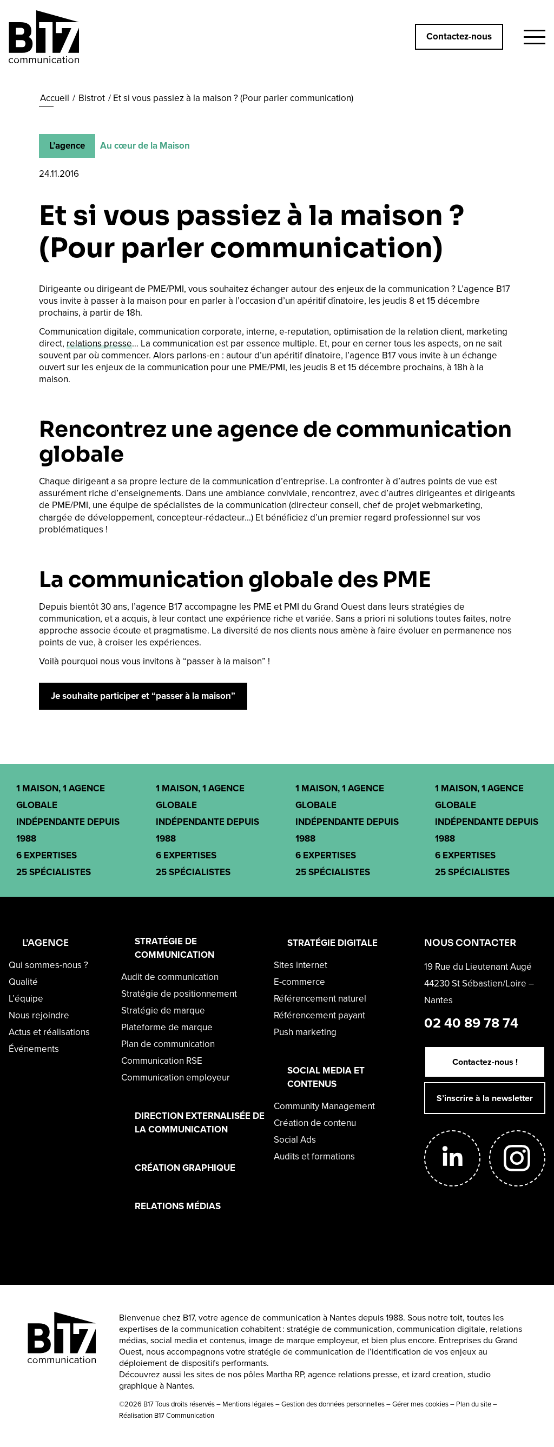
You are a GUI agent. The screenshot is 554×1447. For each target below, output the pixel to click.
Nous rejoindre (39, 1015)
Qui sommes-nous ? (48, 965)
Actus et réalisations (49, 1032)
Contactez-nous (459, 36)
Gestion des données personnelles (333, 1404)
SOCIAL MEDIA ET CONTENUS (326, 1077)
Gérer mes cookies (420, 1404)
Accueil (54, 98)
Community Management (324, 1106)
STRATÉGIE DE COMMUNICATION (174, 948)
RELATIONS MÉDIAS (178, 1206)
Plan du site (473, 1404)
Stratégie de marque (163, 1010)
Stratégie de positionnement (179, 994)
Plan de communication (168, 1044)
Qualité (23, 982)
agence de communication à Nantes (288, 1317)
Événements (34, 1049)
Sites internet (300, 965)
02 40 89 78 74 (471, 1023)
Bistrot (91, 98)
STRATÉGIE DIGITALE (332, 943)
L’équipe (26, 998)
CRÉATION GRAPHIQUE (185, 1168)
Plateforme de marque (167, 1027)
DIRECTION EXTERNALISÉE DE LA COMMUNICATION (200, 1122)
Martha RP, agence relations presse (332, 1374)
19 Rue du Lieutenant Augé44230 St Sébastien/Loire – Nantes (479, 983)
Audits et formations (314, 1156)
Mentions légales (248, 1404)
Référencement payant (319, 1015)
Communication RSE (161, 1061)
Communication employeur (175, 1077)
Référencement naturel (320, 998)
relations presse (99, 343)
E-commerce (299, 982)
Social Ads (295, 1139)
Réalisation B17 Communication (166, 1415)
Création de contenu (315, 1123)
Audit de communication (170, 977)
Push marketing (305, 1032)
